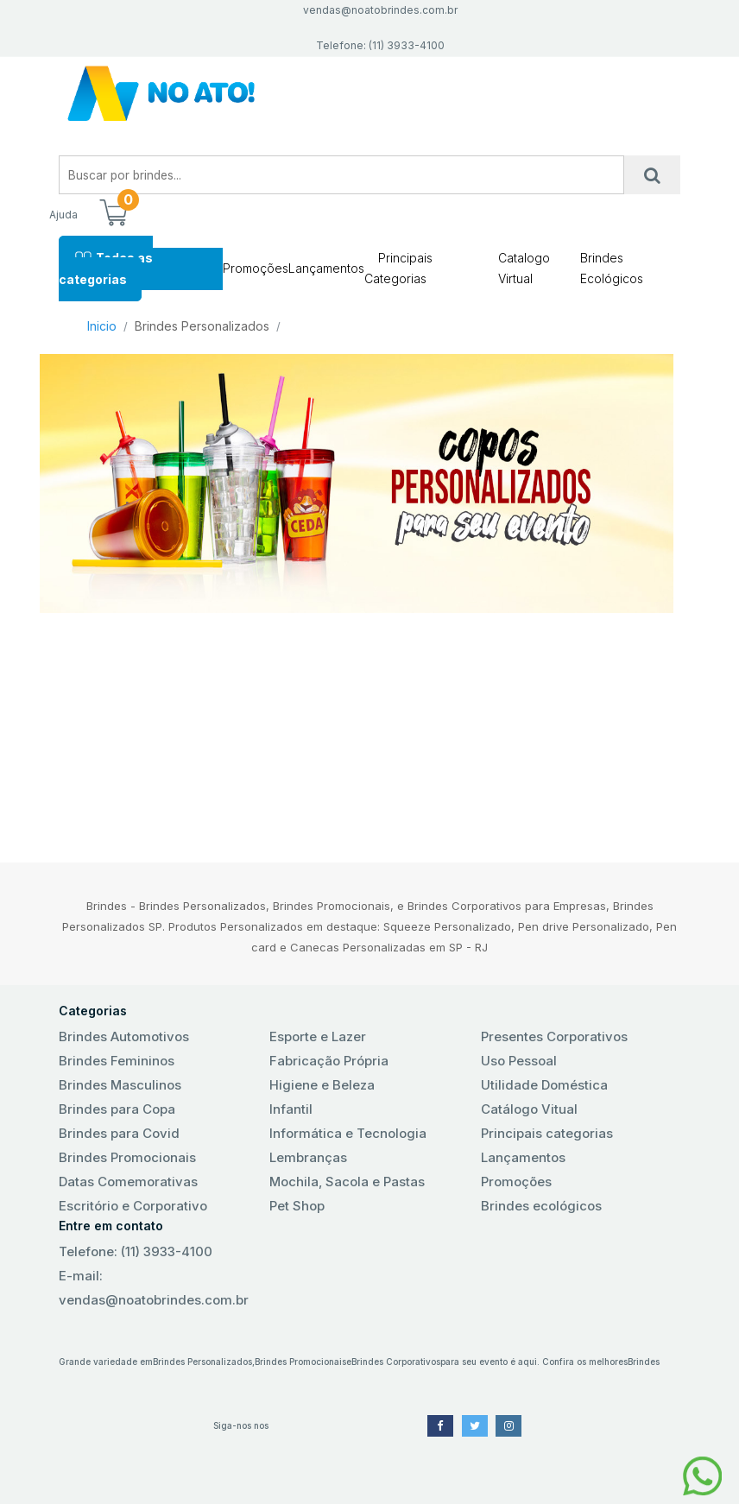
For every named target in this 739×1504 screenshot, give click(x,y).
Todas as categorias (106, 268)
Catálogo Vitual (529, 1109)
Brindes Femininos (116, 1060)
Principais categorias (547, 1133)
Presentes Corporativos (554, 1036)
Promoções (255, 268)
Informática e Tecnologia (347, 1133)
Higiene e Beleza (322, 1085)
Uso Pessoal (519, 1060)
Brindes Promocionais (127, 1157)
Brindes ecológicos (541, 1206)
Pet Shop (297, 1206)
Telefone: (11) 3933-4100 (135, 1251)
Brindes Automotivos (124, 1036)
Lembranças (308, 1157)
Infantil (291, 1109)
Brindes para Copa (117, 1109)
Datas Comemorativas (128, 1181)
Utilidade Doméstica (544, 1085)
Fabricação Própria (328, 1060)
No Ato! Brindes (369, 93)
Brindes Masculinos (120, 1085)
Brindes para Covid (119, 1133)
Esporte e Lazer (317, 1036)
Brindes (644, 1361)
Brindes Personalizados (202, 326)
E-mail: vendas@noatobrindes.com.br (154, 1287)
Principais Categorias (398, 268)
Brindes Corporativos (395, 1361)
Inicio (102, 326)
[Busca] (652, 174)
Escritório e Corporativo (133, 1206)
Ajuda (63, 214)
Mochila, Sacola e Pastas (347, 1181)
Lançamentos (326, 268)
